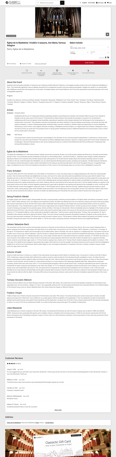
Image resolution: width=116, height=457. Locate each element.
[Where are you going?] (49, 2)
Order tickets (89, 63)
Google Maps (49, 422)
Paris (37, 422)
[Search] (62, 3)
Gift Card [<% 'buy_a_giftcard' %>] (99, 3)
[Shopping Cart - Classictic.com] (109, 3)
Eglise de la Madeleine (14, 422)
